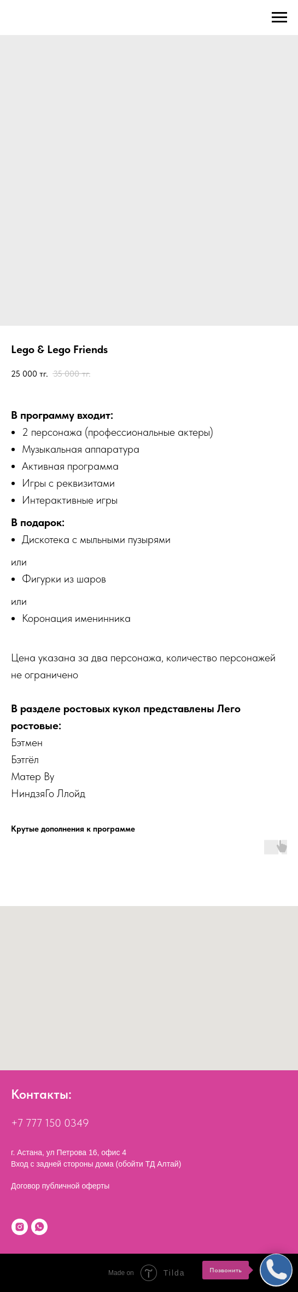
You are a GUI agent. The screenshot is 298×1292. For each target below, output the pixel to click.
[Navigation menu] (279, 17)
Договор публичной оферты (60, 1185)
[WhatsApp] (39, 1227)
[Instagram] (19, 1227)
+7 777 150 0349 (50, 1122)
